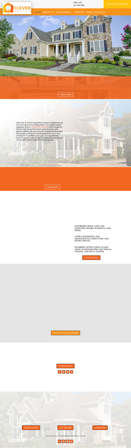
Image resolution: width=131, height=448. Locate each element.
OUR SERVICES (63, 13)
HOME (38, 13)
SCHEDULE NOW (91, 257)
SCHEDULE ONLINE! (116, 4)
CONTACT (79, 13)
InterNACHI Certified (39, 127)
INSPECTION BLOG (95, 13)
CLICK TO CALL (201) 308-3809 (65, 333)
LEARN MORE (65, 94)
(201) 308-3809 (65, 427)
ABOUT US (48, 13)
